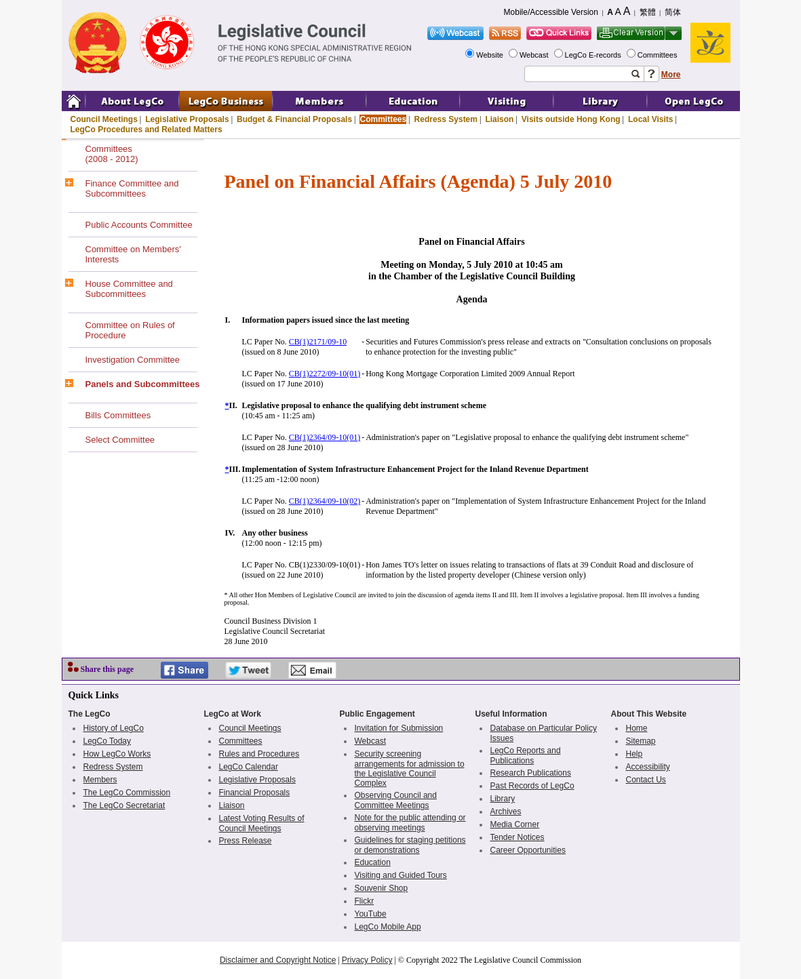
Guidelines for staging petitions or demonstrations (410, 845)
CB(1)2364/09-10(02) (324, 501)
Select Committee (120, 440)
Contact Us (646, 779)
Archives (506, 811)
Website (490, 55)
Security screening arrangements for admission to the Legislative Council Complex (410, 768)
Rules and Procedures (259, 754)
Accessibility (648, 767)
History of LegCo (113, 728)
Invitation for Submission (399, 728)
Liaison (499, 119)
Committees (659, 55)
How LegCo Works (117, 754)
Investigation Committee (132, 360)
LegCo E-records (594, 55)
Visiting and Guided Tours (401, 875)
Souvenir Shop (381, 888)
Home (637, 728)
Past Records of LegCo (532, 786)
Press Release (245, 840)
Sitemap (641, 741)
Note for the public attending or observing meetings (410, 823)
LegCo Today (107, 741)
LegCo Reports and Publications (525, 755)
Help (634, 754)
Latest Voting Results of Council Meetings (262, 823)
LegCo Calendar (248, 767)
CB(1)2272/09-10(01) (324, 373)
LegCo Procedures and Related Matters (146, 129)
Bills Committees (118, 415)
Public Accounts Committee (139, 225)
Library (502, 798)
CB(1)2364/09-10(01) (324, 437)
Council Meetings (104, 119)
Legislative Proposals (187, 119)
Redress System (445, 119)
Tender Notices (517, 837)
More (671, 74)
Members (100, 779)
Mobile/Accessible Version (551, 12)
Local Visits (650, 119)
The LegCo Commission (127, 792)
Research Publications (530, 773)
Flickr (364, 901)
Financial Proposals (254, 792)
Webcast (535, 55)
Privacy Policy (367, 960)
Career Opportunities (528, 850)
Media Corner (515, 824)
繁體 (648, 12)
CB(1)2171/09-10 (318, 341)
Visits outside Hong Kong (571, 119)
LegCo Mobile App (388, 927)
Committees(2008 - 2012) (111, 154)
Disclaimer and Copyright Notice (278, 960)
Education (373, 862)
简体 (673, 12)
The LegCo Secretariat (124, 805)
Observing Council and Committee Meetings (396, 800)
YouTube (371, 914)
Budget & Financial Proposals (294, 119)
